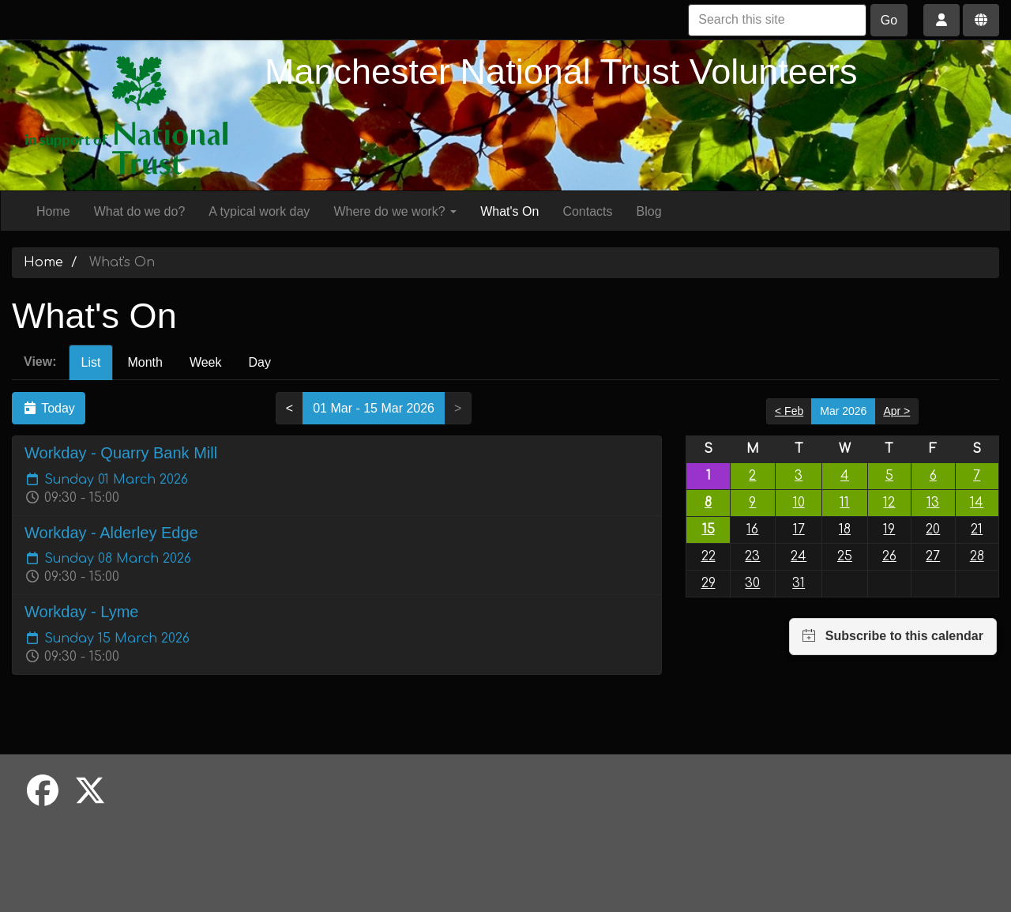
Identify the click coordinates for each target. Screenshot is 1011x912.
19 (889, 529)
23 (752, 556)
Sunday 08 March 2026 (107, 559)
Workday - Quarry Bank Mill (120, 453)
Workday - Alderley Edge (111, 532)
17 (799, 529)
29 (708, 583)
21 (977, 529)
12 (889, 503)
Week (206, 362)
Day (259, 362)
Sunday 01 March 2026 (106, 480)
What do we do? (140, 211)
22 (708, 556)
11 (844, 503)
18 (845, 529)
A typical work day (259, 211)
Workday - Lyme (81, 611)
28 (977, 556)
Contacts (587, 211)
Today (48, 408)
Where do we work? (395, 211)
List (91, 362)
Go (889, 20)
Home (53, 211)
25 (844, 556)
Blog (649, 211)
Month (144, 362)
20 (933, 529)
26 (889, 556)
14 (976, 503)
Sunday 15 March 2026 (107, 638)
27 (933, 556)
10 (799, 503)
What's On (509, 211)
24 (798, 556)
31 (798, 583)
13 (932, 503)
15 (708, 529)
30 (752, 583)
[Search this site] (777, 20)
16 (752, 529)
